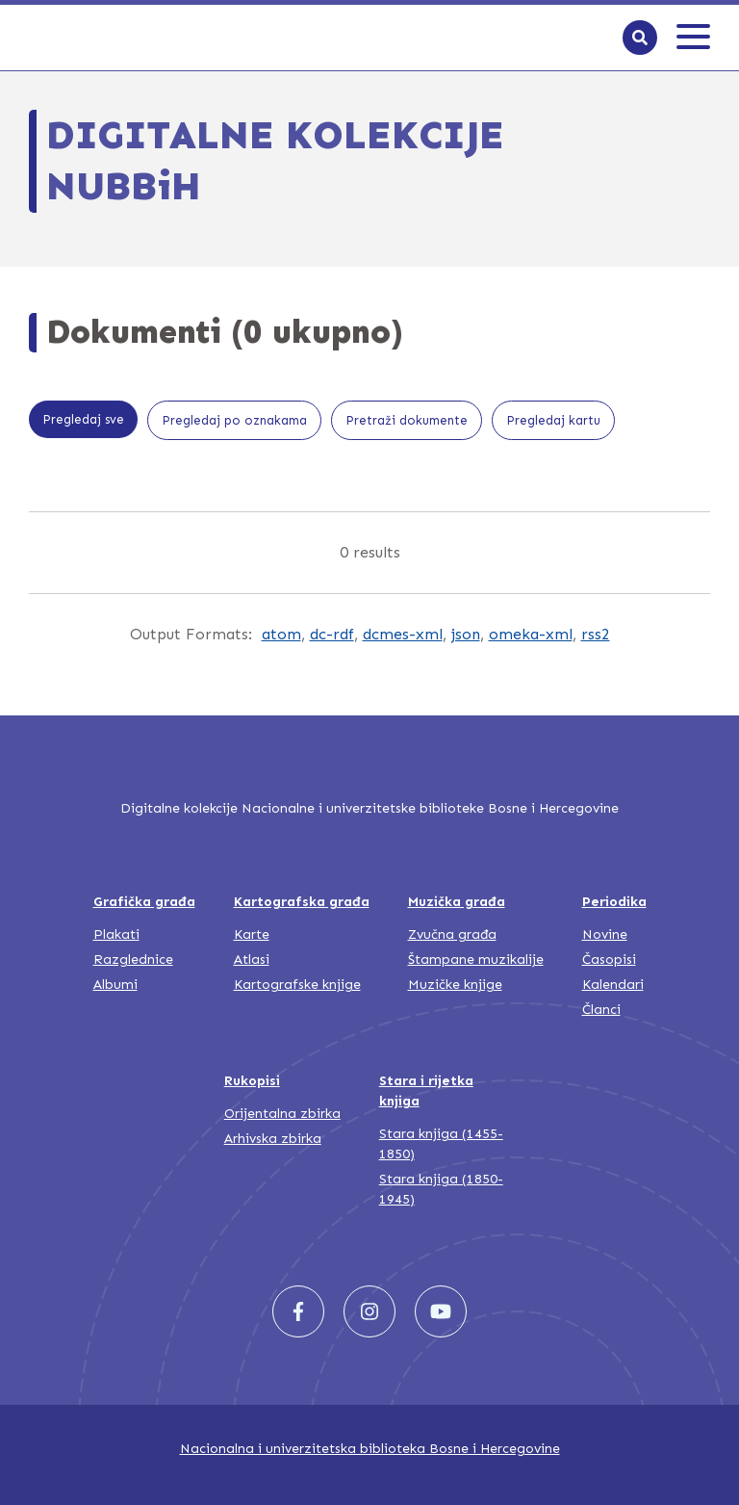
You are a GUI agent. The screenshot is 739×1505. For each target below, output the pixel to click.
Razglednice (133, 959)
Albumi (115, 984)
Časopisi (609, 959)
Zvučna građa (452, 934)
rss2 (595, 634)
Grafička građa (144, 902)
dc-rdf (332, 634)
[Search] (640, 37)
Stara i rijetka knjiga (426, 1091)
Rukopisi (252, 1081)
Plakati (116, 934)
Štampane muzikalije (476, 959)
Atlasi (251, 959)
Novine (604, 934)
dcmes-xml (403, 634)
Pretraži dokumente (406, 420)
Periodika (614, 902)
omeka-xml (531, 634)
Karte (251, 934)
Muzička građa (456, 902)
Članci (601, 1009)
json (465, 634)
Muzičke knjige (455, 984)
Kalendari (613, 984)
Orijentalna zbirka (282, 1113)
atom (281, 634)
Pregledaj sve (83, 419)
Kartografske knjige (297, 984)
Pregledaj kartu (553, 420)
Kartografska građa (302, 902)
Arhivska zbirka (272, 1138)
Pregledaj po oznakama (234, 420)
